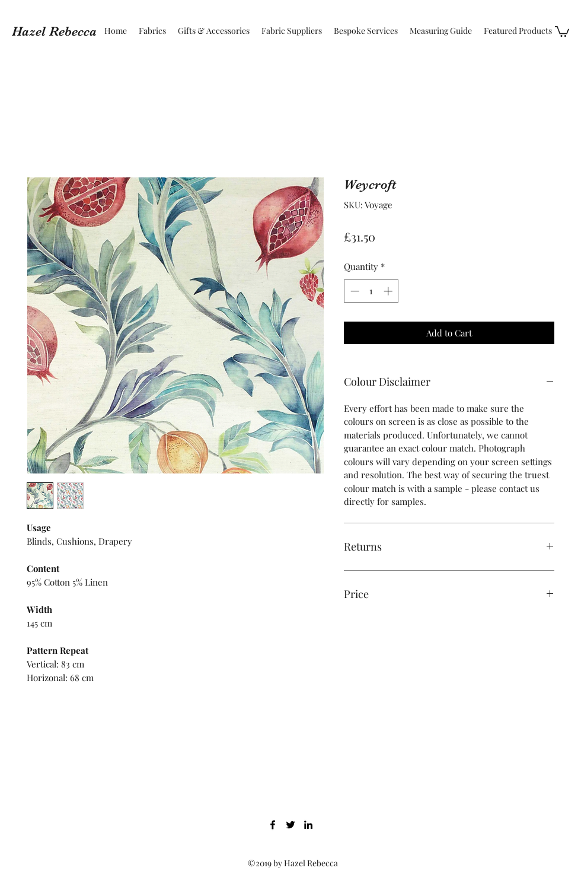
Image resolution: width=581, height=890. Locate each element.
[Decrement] (354, 291)
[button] (562, 31)
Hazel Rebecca (54, 31)
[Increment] (389, 291)
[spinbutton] (371, 291)
